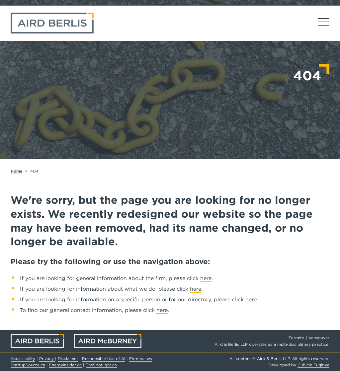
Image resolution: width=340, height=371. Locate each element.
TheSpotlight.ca (101, 364)
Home (16, 171)
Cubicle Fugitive (313, 364)
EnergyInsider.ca (65, 364)
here (206, 278)
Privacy (47, 358)
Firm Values (140, 358)
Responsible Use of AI (103, 358)
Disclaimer (68, 358)
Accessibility (23, 358)
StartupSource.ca (28, 364)
